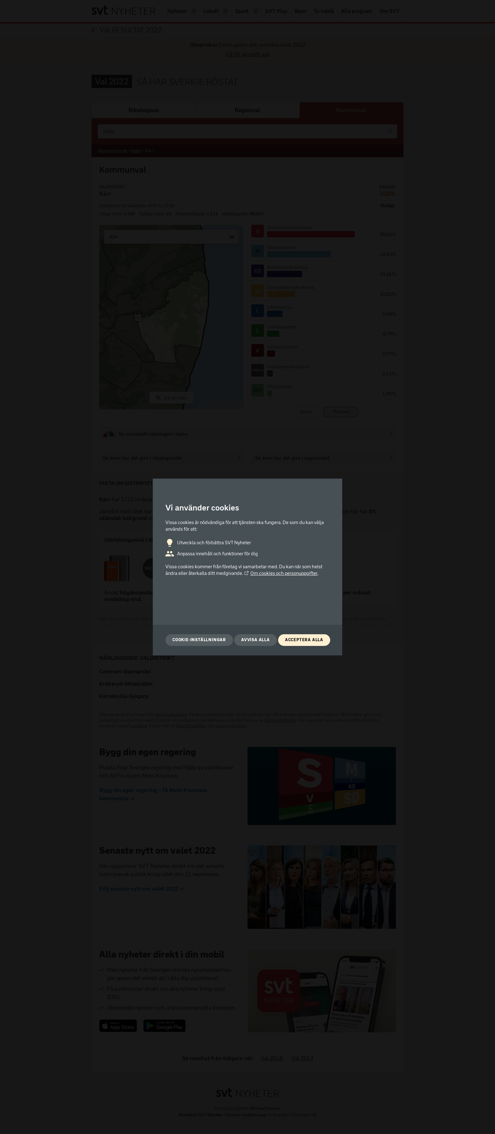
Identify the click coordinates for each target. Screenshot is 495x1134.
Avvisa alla (255, 639)
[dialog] (247, 567)
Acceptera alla (304, 639)
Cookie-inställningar (199, 639)
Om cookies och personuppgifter (281, 573)
